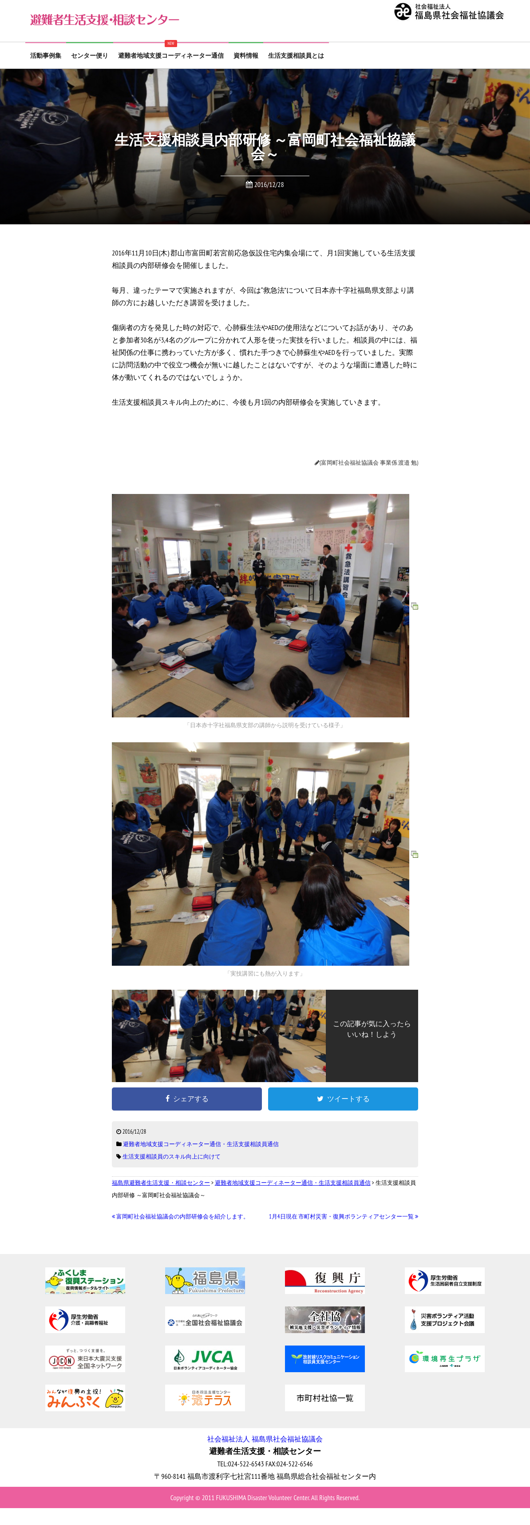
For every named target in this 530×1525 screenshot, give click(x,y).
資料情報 (245, 56)
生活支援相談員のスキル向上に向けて (172, 1156)
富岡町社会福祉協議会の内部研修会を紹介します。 (180, 1216)
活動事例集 (45, 56)
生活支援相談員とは (296, 56)
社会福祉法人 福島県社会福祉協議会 (264, 1438)
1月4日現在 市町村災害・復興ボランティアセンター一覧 (343, 1216)
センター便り (89, 56)
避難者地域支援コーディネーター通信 (171, 56)
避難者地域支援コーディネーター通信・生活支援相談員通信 (201, 1144)
